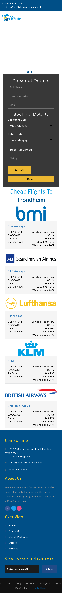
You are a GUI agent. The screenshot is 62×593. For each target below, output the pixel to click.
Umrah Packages (18, 536)
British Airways (19, 406)
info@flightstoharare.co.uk (25, 7)
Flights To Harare (38, 588)
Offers (13, 542)
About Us (14, 531)
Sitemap (14, 548)
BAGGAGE (14, 235)
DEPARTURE (15, 232)
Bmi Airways (16, 226)
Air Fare (12, 238)
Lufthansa (15, 316)
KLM (11, 361)
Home (12, 525)
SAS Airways (17, 271)
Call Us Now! (15, 241)
